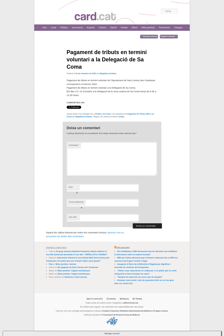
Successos (77, 27)
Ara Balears (123, 248)
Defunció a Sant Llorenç (75, 277)
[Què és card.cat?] (95, 299)
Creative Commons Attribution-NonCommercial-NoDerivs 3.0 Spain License (135, 311)
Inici (44, 27)
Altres (134, 27)
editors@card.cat (130, 303)
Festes (124, 27)
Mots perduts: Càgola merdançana (74, 270)
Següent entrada (169, 36)
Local (53, 27)
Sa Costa (106, 114)
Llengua (178, 27)
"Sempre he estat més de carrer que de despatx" (140, 277)
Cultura (102, 27)
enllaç (121, 117)
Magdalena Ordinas (108, 73)
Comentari (74, 145)
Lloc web (72, 217)
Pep (51, 264)
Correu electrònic (76, 203)
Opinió (113, 27)
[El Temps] (137, 299)
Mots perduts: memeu (66, 264)
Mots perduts (148, 27)
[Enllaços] (124, 299)
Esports (91, 27)
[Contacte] (111, 299)
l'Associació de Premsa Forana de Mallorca (121, 315)
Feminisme (164, 27)
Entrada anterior (149, 36)
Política (64, 27)
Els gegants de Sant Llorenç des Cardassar (78, 267)
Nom (73, 188)
